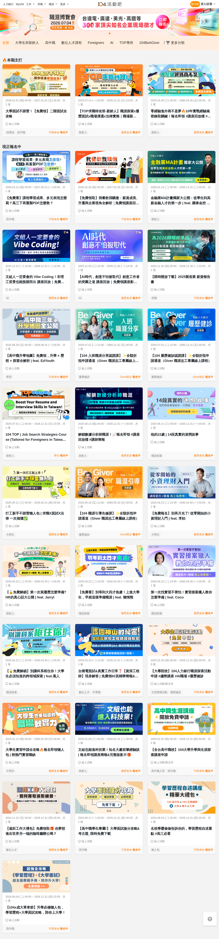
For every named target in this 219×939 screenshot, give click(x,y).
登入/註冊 (206, 3)
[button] (16, 22)
